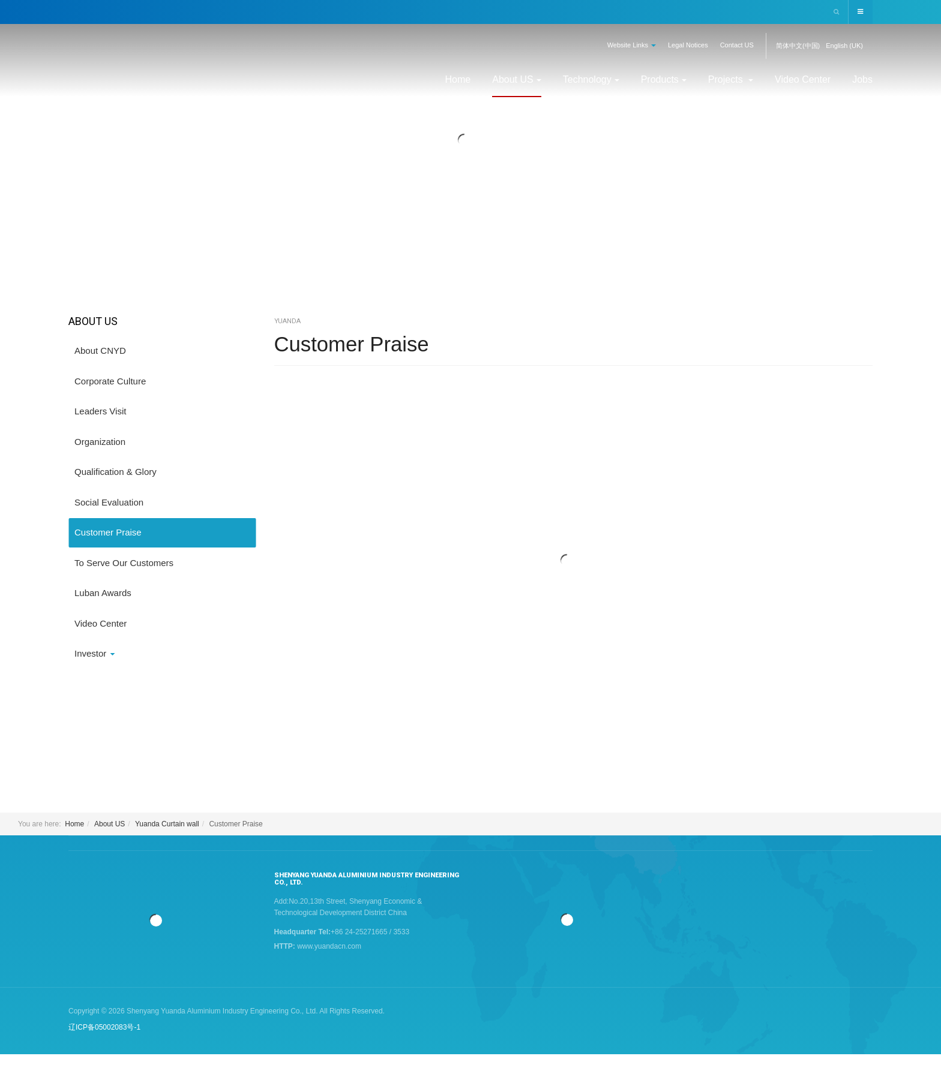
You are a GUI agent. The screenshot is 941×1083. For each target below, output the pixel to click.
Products (664, 79)
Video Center (803, 79)
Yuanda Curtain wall (167, 824)
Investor (94, 653)
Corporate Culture (110, 381)
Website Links (631, 45)
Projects (730, 79)
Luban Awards (102, 593)
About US (516, 79)
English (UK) (844, 45)
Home (458, 79)
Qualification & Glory (115, 472)
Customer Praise (354, 344)
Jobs (862, 79)
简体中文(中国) (798, 45)
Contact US (737, 45)
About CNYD (100, 350)
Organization (99, 442)
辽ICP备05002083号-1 (104, 1027)
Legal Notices (688, 45)
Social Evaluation (108, 502)
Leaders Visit (100, 411)
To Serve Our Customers (123, 563)
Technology (591, 79)
